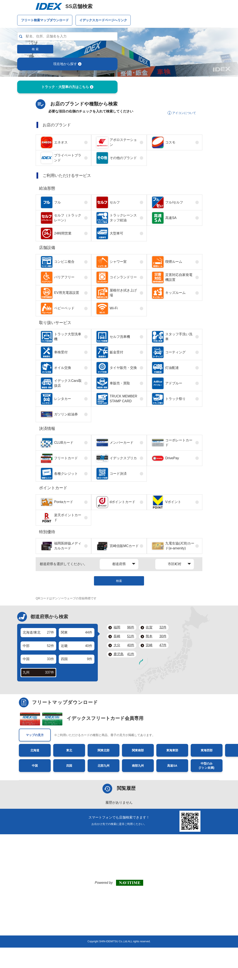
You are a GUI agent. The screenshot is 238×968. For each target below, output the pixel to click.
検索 (119, 581)
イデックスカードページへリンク (103, 20)
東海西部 (207, 750)
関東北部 (103, 750)
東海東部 (172, 750)
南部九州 (138, 765)
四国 (69, 765)
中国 (35, 765)
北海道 (34, 750)
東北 (69, 750)
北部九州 (103, 765)
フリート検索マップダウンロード (45, 20)
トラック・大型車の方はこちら (67, 87)
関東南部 (138, 750)
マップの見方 (35, 735)
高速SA (172, 765)
